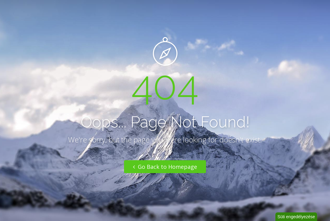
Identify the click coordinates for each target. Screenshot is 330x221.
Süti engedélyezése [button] (296, 216)
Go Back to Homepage (165, 166)
